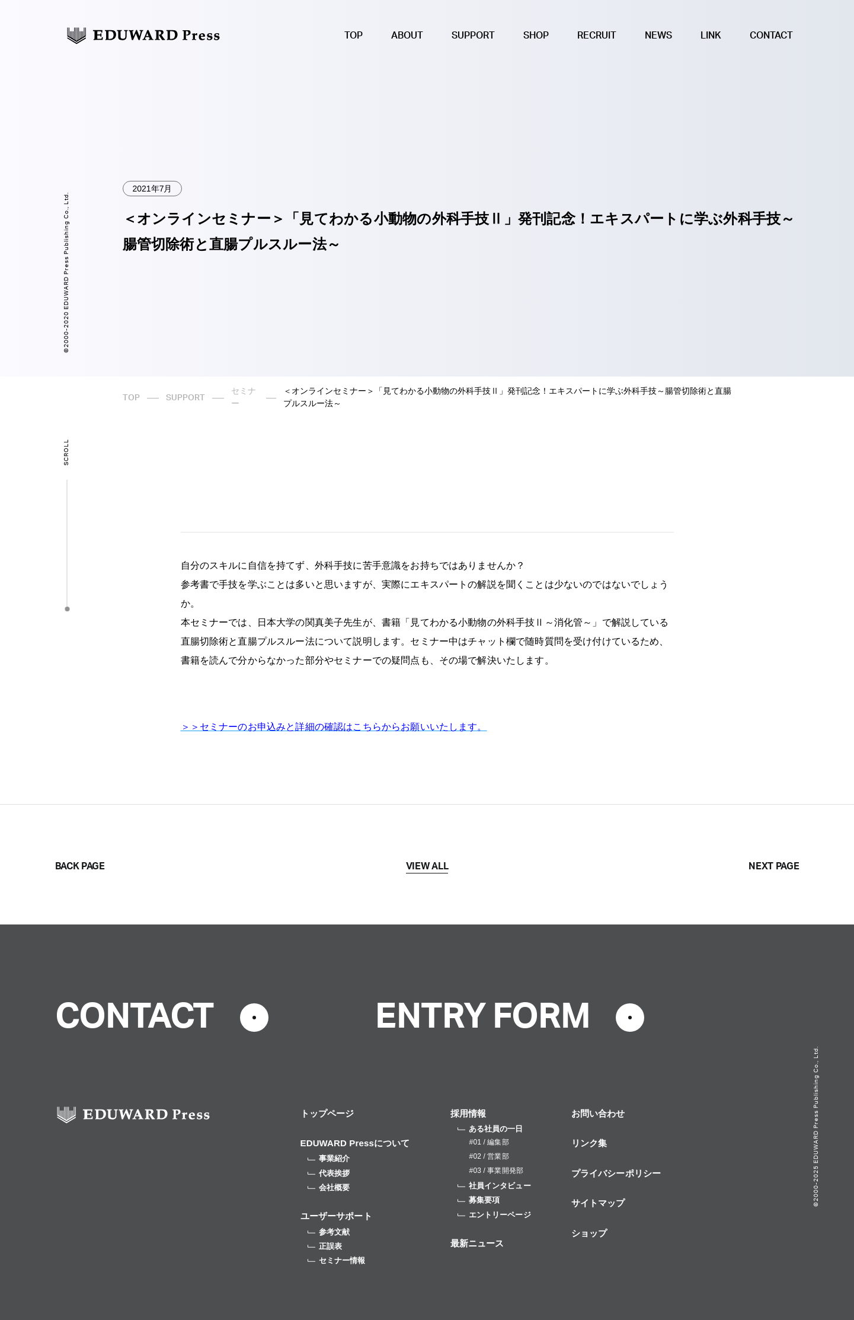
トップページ (327, 1113)
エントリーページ (494, 1214)
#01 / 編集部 (489, 1142)
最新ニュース (477, 1243)
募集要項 (479, 1199)
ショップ (589, 1233)
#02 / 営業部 (489, 1156)
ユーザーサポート (336, 1216)
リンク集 (589, 1143)
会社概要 (329, 1187)
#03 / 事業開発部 (496, 1170)
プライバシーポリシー (616, 1173)
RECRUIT (596, 35)
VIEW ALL (427, 866)
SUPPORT (473, 35)
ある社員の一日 (490, 1128)
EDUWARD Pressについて (355, 1143)
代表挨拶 (329, 1173)
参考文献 (329, 1231)
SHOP (536, 35)
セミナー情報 (337, 1260)
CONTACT (771, 35)
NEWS (658, 35)
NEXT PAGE (774, 866)
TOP (353, 35)
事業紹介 (329, 1158)
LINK (711, 35)
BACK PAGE (80, 866)
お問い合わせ (598, 1113)
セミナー (243, 397)
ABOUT (407, 35)
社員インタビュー (494, 1185)
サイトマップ (598, 1203)
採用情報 (468, 1113)
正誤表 (325, 1246)
